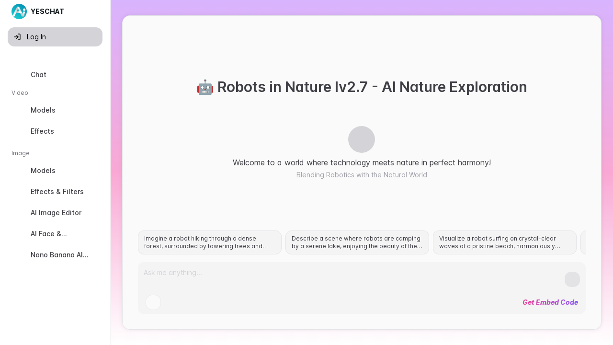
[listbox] (55, 186)
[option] (55, 74)
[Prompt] (354, 276)
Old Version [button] (33, 337)
